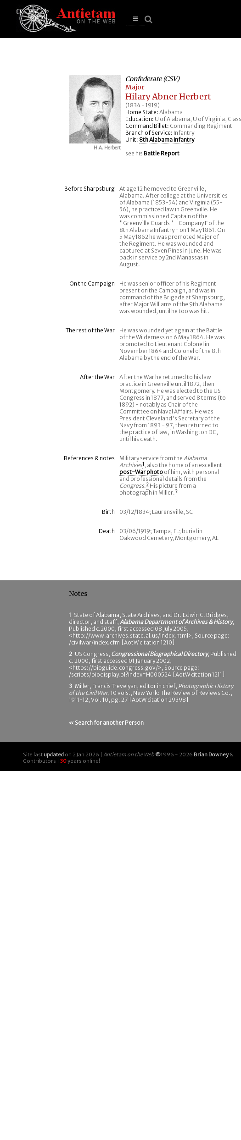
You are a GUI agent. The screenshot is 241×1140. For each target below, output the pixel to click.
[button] (135, 19)
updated (54, 754)
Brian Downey (211, 754)
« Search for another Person (106, 722)
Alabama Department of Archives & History (176, 621)
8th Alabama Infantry (166, 139)
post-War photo (141, 471)
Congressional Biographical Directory (159, 653)
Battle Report (161, 153)
